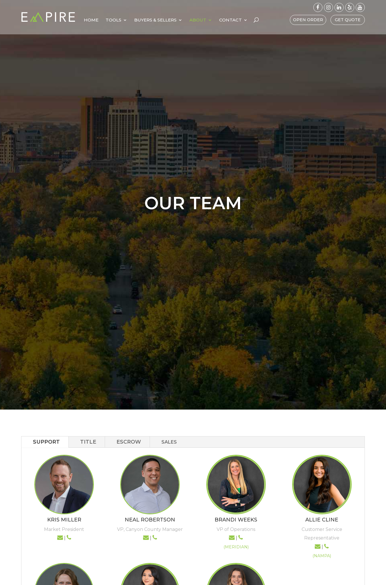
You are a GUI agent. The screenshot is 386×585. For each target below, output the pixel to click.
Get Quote (348, 19)
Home (118, 20)
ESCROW (128, 442)
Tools (140, 20)
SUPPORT (46, 442)
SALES (169, 442)
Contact (257, 20)
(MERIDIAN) (236, 547)
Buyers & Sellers (182, 20)
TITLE (88, 442)
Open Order (308, 19)
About (224, 20)
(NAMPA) (321, 555)
